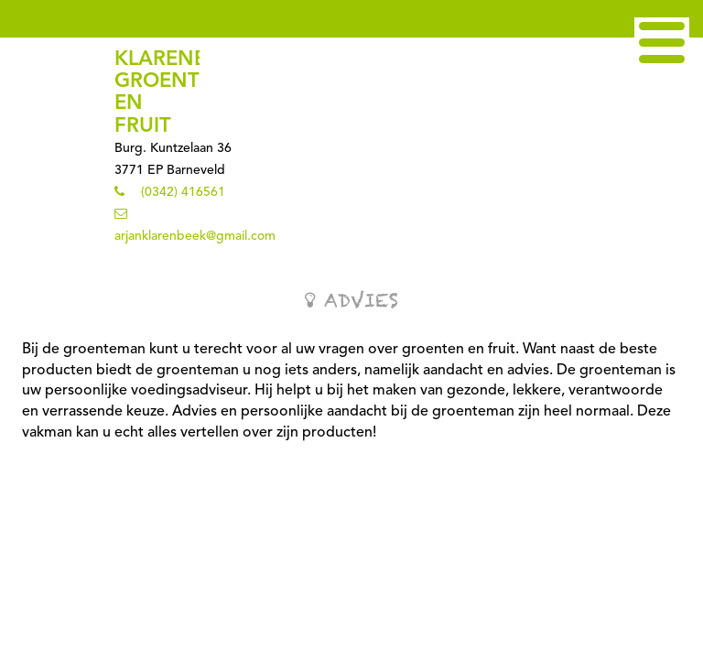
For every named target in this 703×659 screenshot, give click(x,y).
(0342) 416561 (183, 192)
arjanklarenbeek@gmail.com (195, 236)
